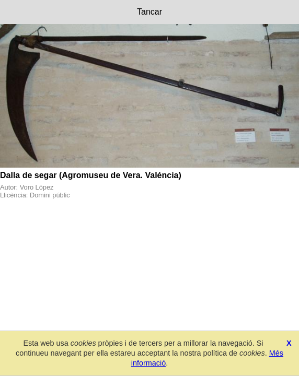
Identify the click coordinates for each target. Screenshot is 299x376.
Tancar (149, 11)
